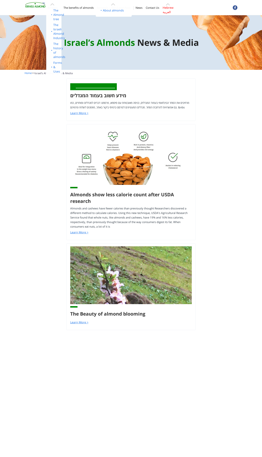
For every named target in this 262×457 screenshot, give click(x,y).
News (139, 7)
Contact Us (152, 7)
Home (30, 73)
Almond (52, 7)
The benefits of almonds (78, 7)
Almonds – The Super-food (113, 7)
